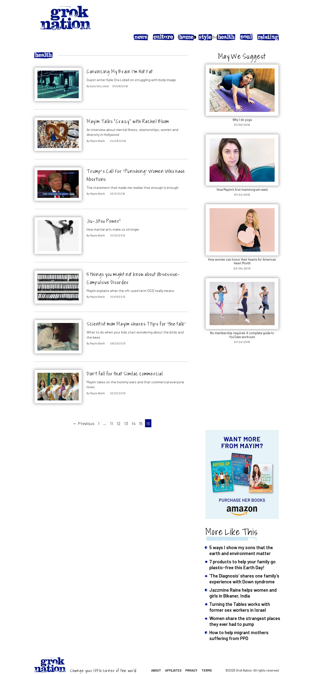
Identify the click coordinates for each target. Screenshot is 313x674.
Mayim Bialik (97, 129)
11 (111, 412)
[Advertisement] (242, 378)
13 (126, 412)
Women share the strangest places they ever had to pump (244, 610)
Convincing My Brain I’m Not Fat (120, 60)
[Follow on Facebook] (233, 13)
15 (141, 412)
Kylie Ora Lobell (99, 74)
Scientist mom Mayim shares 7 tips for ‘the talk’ (136, 313)
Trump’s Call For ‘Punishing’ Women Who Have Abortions (136, 164)
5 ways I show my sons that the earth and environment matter (241, 539)
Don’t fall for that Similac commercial (125, 363)
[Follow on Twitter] (248, 13)
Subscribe (270, 13)
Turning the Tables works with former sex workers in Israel (239, 595)
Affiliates (173, 659)
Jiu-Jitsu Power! (104, 210)
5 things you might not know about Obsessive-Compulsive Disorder (133, 267)
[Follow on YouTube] (255, 13)
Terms (206, 659)
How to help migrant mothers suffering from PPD (238, 624)
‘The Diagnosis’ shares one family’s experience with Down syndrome (244, 567)
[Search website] (226, 13)
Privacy (191, 659)
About (156, 659)
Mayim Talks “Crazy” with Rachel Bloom (128, 110)
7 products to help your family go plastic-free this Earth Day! (242, 553)
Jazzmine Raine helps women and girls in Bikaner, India (243, 581)
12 (119, 412)
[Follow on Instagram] (240, 13)
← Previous (83, 412)
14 (133, 412)
